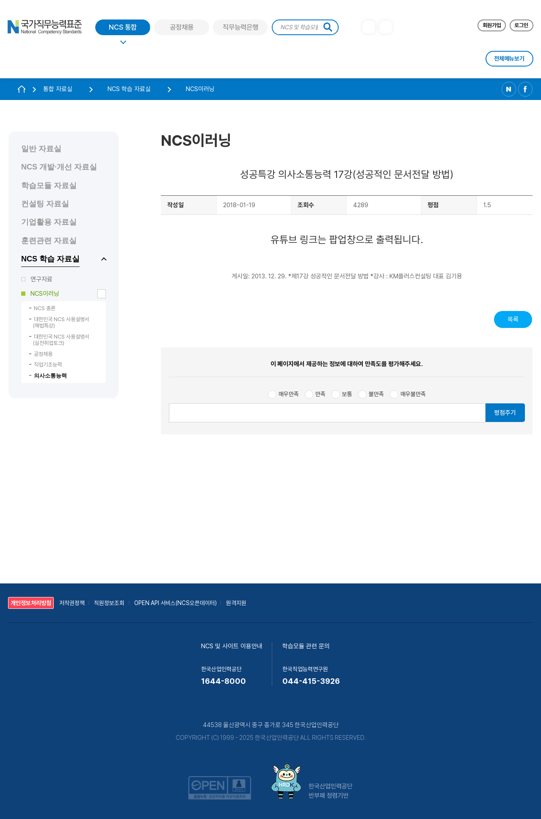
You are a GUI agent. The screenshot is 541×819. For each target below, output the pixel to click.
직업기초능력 (48, 364)
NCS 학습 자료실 (50, 259)
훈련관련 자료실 (49, 240)
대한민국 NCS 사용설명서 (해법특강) (61, 322)
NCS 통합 (123, 27)
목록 (513, 319)
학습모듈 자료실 (49, 185)
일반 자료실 (41, 148)
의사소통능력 (50, 375)
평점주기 (505, 412)
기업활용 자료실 (49, 222)
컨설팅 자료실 (45, 204)
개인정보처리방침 (31, 603)
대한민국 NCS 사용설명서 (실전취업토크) (61, 340)
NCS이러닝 (44, 293)
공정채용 (181, 27)
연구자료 (41, 279)
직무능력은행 (240, 27)
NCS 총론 (44, 308)
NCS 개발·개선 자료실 (59, 167)
